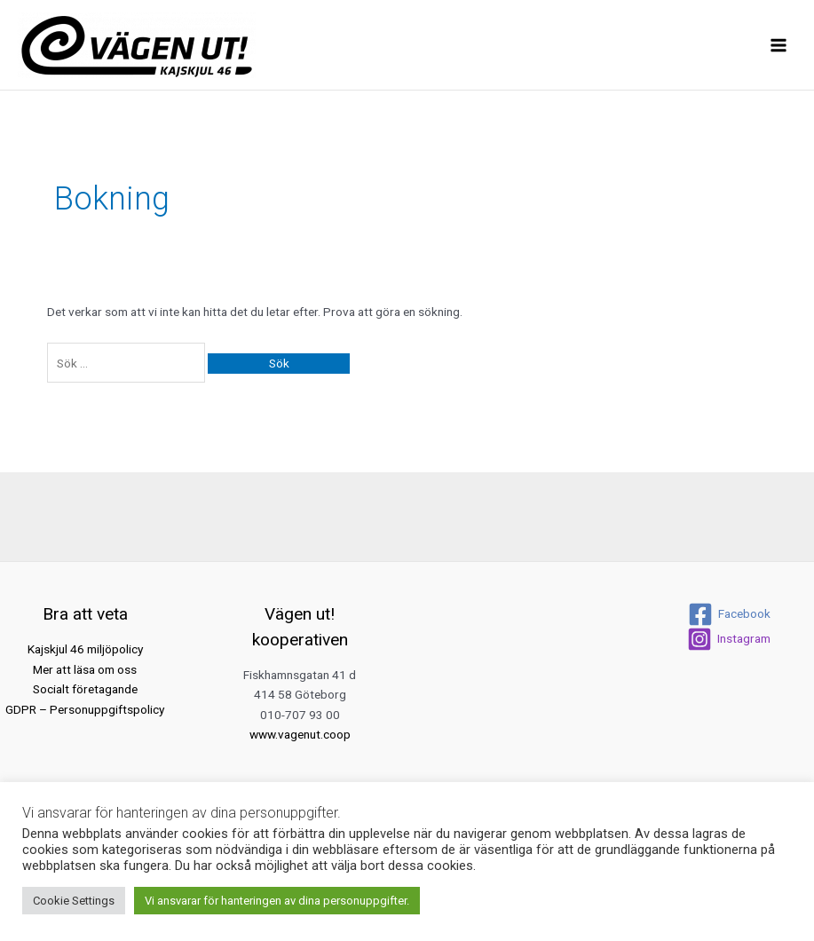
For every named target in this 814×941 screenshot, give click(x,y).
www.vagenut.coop (300, 734)
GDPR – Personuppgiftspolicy (84, 709)
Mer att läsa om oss (85, 669)
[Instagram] (729, 639)
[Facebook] (729, 614)
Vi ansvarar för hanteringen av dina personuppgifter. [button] (277, 900)
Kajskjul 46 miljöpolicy (85, 649)
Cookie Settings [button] (74, 900)
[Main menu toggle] (779, 45)
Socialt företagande (85, 689)
